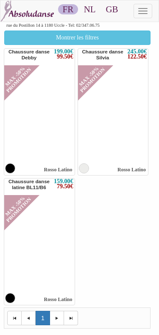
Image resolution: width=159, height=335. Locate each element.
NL (89, 9)
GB (112, 9)
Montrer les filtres (77, 37)
